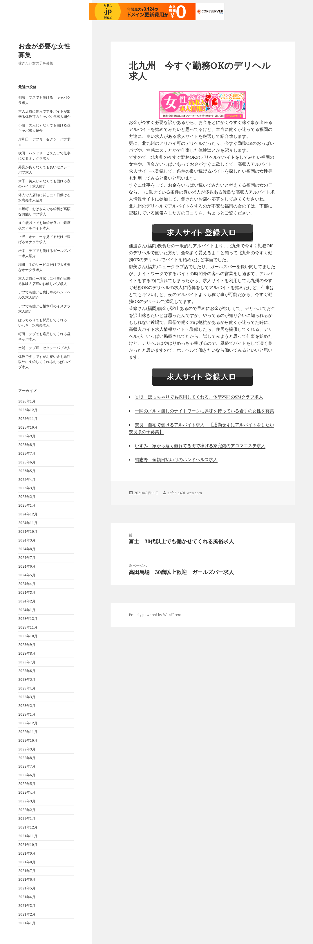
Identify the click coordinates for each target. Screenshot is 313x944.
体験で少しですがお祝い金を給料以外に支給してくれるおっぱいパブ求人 (44, 361)
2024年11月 (27, 522)
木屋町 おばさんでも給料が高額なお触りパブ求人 (44, 211)
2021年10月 (27, 844)
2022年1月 (26, 818)
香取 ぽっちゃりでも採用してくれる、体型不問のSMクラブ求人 (199, 397)
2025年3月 (26, 487)
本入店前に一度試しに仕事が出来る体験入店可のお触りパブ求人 (44, 281)
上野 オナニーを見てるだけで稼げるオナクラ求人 (44, 239)
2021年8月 (26, 862)
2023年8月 (26, 653)
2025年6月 (26, 462)
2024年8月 (26, 548)
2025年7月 (26, 453)
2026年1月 (26, 401)
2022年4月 (26, 792)
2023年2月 (26, 705)
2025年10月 (27, 427)
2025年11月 (27, 418)
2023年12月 (27, 618)
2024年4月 (26, 583)
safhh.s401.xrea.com (184, 492)
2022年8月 (26, 757)
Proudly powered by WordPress (155, 614)
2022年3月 (26, 801)
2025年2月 (26, 496)
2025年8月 (26, 444)
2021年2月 (26, 914)
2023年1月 (26, 714)
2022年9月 (26, 749)
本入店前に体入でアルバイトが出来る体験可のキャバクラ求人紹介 (44, 114)
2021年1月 (26, 922)
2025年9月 (26, 436)
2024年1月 (26, 609)
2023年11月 (27, 627)
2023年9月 (26, 644)
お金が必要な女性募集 (44, 50)
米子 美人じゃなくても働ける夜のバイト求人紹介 (44, 183)
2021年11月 (27, 835)
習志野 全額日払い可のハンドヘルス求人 (176, 459)
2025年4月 (26, 479)
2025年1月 (26, 505)
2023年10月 (27, 635)
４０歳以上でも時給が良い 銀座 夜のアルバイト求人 (46, 225)
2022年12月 (27, 723)
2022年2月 (26, 809)
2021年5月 (26, 888)
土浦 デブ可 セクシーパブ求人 (44, 347)
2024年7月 (26, 557)
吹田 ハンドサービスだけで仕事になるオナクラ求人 (44, 156)
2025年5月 (26, 470)
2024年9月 (26, 540)
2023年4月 (26, 688)
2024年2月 (26, 601)
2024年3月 (26, 592)
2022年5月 (26, 783)
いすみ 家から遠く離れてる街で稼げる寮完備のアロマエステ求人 (200, 445)
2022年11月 (27, 731)
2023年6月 (26, 670)
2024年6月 (26, 566)
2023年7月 (26, 662)
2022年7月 (26, 766)
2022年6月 (26, 774)
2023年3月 (26, 696)
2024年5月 (26, 575)
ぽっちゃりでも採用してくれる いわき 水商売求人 (44, 322)
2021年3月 (26, 905)
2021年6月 (26, 879)
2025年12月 (27, 409)
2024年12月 (27, 514)
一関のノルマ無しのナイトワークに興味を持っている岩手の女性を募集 (204, 411)
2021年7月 (26, 870)
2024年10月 (27, 531)
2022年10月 (27, 740)
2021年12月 (27, 827)
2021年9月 (26, 853)
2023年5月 (26, 679)
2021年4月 (26, 896)
